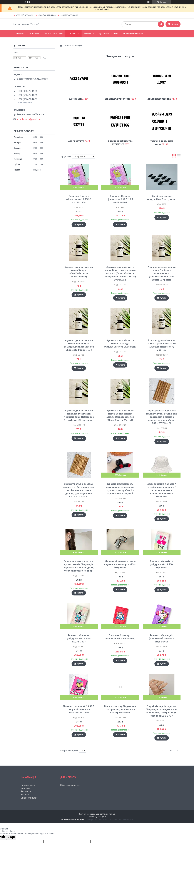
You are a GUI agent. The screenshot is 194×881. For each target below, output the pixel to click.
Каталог (25, 794)
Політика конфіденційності (121, 819)
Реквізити (26, 791)
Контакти (89, 33)
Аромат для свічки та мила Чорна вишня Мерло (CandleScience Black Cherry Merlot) (120, 415)
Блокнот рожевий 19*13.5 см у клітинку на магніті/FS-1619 (78, 709)
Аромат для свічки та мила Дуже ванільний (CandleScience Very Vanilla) (161, 345)
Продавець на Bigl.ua (97, 817)
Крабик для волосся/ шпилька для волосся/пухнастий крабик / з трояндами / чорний (120, 488)
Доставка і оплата (108, 33)
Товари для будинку (158, 98)
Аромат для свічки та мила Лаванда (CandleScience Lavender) (120, 343)
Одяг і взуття (76, 140)
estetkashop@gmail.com (29, 119)
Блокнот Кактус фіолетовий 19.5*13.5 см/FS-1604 (79, 199)
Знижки (20, 33)
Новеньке (34, 33)
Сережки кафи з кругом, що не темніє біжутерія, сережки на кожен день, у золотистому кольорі (78, 566)
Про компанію (28, 785)
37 (171, 750)
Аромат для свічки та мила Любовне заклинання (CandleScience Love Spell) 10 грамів (162, 273)
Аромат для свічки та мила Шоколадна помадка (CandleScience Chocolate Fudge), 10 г (79, 345)
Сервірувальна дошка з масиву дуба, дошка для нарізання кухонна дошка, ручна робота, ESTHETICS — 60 (161, 417)
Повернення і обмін (133, 33)
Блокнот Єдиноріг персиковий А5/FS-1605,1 (120, 637)
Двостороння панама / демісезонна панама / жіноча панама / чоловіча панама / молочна (161, 490)
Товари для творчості (117, 98)
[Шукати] (161, 24)
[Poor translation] (11, 837)
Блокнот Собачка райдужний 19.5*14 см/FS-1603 (79, 638)
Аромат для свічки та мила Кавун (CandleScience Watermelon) (79, 271)
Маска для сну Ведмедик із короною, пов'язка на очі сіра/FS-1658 (120, 709)
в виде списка (179, 156)
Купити (80, 225)
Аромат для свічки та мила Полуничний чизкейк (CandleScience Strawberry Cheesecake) (79, 415)
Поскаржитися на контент (97, 819)
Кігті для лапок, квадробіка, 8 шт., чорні (162, 197)
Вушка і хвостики (54, 33)
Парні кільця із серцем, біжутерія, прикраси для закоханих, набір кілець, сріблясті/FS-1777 (161, 711)
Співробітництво (29, 798)
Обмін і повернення (70, 785)
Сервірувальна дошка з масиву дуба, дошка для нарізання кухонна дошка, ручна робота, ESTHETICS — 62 (78, 490)
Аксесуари (75, 98)
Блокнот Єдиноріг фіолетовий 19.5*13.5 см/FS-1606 (161, 638)
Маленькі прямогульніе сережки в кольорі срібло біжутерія (120, 564)
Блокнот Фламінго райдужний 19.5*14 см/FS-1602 (162, 564)
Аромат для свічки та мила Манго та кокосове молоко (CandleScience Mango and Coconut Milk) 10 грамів (120, 273)
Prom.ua (111, 814)
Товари (71, 33)
